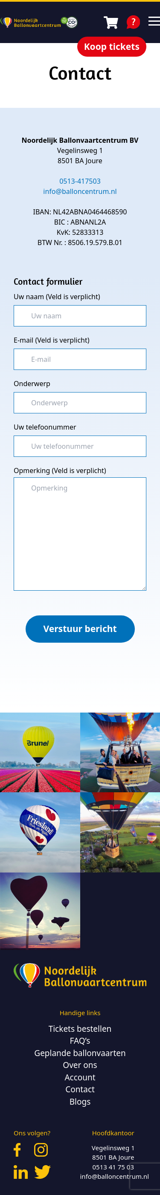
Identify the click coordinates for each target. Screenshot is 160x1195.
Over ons (80, 1065)
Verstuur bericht (79, 629)
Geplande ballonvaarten (79, 1053)
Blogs (80, 1101)
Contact (80, 1089)
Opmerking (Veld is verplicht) (60, 470)
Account (79, 1077)
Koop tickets (112, 46)
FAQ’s (80, 1040)
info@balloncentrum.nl (114, 1176)
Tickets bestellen (80, 1028)
